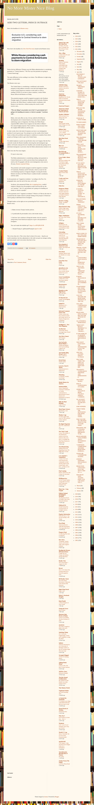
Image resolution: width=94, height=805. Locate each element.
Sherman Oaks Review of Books (63, 615)
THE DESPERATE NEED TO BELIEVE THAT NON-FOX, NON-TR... (81, 157)
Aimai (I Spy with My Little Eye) (63, 43)
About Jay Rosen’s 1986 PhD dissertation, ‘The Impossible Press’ (64, 526)
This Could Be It (63, 355)
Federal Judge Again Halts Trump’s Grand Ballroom (64, 210)
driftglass (61, 223)
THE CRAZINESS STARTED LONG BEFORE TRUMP (81, 140)
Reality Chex (62, 561)
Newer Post (11, 259)
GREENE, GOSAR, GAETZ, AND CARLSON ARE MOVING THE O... (81, 250)
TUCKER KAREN (81, 122)
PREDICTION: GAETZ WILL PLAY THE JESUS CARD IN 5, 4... (80, 469)
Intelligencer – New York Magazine (64, 325)
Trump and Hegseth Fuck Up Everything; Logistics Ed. (64, 347)
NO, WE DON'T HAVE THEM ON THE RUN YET (80, 402)
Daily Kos (61, 186)
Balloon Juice (62, 129)
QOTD (60, 263)
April (78, 72)
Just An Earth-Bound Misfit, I (63, 343)
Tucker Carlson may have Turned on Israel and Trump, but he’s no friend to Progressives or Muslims (64, 317)
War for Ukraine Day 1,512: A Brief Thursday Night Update (64, 132)
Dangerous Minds (63, 188)
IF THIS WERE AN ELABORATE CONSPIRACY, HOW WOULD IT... (81, 336)
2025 (76, 39)
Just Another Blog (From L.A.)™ (64, 353)
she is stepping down (35, 184)
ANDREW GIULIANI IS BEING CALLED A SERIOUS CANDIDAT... (80, 393)
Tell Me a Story (63, 671)
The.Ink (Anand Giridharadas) (63, 678)
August (79, 61)
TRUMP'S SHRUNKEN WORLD (80, 87)
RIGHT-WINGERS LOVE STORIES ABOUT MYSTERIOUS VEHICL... (81, 439)
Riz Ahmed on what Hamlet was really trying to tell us (63, 682)
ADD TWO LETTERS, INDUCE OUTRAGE (80, 355)
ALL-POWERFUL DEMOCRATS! (81, 321)
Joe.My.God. (62, 329)
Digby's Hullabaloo (64, 215)
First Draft (62, 251)
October (79, 56)
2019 (76, 496)
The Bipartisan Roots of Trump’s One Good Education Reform (64, 499)
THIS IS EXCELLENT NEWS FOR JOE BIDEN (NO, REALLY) (81, 175)
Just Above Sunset (64, 336)
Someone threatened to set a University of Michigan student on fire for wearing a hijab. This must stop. (64, 648)
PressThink (62, 523)
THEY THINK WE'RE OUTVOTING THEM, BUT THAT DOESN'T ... (81, 227)
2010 (76, 520)
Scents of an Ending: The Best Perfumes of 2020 (64, 619)
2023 (76, 44)
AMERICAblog (63, 85)
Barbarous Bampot (63, 673)
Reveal (60, 568)
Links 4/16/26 (62, 405)
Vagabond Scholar (64, 690)
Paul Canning (62, 471)
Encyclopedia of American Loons (63, 245)
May (78, 69)
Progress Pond (63, 532)
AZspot (61, 122)
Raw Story (62, 539)
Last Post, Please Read (64, 764)
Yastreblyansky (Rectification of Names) (63, 753)
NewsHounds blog (64, 446)
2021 (76, 49)
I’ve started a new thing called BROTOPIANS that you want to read (64, 702)
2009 (76, 522)
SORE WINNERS (81, 406)
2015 (76, 507)
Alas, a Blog (62, 53)
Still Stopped (62, 338)
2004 (76, 535)
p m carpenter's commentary (63, 456)
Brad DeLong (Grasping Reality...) (64, 152)
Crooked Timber (63, 171)
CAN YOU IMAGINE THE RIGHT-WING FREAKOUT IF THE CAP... (81, 298)
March (78, 485)
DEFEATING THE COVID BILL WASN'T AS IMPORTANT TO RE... (81, 431)
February (79, 488)
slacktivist (61, 625)
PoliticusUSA (62, 505)
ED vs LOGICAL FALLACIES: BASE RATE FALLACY (64, 271)
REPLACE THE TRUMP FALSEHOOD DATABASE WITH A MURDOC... (80, 111)
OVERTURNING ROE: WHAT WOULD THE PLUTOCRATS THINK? (81, 289)
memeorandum (63, 386)
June (78, 67)
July (78, 64)
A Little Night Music (64, 141)
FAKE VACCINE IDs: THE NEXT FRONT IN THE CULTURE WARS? (81, 422)
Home (29, 259)
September (79, 59)
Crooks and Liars (63, 178)
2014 (76, 509)
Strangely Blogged (64, 655)
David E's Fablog (63, 201)
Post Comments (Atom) (20, 262)
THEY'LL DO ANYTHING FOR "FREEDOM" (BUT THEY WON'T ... (80, 270)
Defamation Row (63, 711)
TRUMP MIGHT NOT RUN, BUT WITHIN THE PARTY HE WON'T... (81, 242)
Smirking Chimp (63, 632)
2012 (76, 514)
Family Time (62, 286)
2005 (76, 532)
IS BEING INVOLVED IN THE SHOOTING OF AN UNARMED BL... (81, 280)
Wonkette (61, 723)
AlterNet (61, 74)
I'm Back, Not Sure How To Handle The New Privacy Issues (64, 47)
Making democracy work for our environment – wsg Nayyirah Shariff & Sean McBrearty (63, 237)
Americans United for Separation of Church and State (64, 110)
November (79, 54)
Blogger (57, 796)
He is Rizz (61, 756)
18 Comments (32, 248)
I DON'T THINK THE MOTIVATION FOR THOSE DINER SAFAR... (81, 412)
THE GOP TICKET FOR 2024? (81, 82)
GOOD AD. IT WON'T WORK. (81, 119)
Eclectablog (62, 232)
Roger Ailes (62, 591)
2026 (76, 36)
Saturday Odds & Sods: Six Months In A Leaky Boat (64, 255)
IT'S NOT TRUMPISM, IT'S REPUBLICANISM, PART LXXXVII (81, 217)
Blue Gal (61, 145)
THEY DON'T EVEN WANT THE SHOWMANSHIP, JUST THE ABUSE (81, 346)
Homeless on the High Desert (63, 291)
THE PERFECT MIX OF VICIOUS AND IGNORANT (81, 76)
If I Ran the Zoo (63, 297)
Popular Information (64, 514)
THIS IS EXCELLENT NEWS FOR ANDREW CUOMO (80, 102)
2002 (76, 540)
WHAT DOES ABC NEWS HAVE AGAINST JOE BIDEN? (81, 133)
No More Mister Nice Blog (30, 8)
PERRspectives (63, 478)
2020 (76, 494)
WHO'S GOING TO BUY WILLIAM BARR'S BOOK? (81, 235)
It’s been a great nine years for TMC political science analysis (64, 418)
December (79, 51)
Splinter (61, 643)
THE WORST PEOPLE (80, 380)
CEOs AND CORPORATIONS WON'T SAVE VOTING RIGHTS (81, 307)
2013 (76, 512)
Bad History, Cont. (63, 410)
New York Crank (63, 431)
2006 (76, 530)
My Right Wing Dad (64, 424)
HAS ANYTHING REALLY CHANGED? (81, 200)
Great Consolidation (64, 277)
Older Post (48, 259)
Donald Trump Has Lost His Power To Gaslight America (63, 508)
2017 (76, 501)
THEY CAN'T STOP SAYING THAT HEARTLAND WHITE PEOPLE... (81, 148)
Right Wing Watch (64, 589)
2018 (76, 499)
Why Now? (62, 716)
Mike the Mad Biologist (63, 402)
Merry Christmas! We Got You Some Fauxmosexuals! (64, 735)
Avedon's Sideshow (64, 114)
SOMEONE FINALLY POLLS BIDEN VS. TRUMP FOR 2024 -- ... (81, 183)
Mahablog (61, 375)
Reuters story (24, 28)
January (79, 490)
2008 (76, 525)
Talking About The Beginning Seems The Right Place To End (64, 450)
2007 (76, 527)
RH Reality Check (64, 579)
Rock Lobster (62, 610)
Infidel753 (61, 303)
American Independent (62, 94)
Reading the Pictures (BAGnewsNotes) (64, 551)
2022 (76, 46)
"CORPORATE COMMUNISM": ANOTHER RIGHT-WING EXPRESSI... (81, 448)
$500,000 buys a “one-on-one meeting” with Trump (64, 517)
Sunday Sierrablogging (64, 299)
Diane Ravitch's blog (64, 206)
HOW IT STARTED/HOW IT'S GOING (81, 385)
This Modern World (64, 688)
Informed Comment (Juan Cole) (64, 311)
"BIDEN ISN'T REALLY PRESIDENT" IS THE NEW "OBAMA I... (81, 328)
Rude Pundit (62, 601)
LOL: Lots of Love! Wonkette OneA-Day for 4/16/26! (64, 726)
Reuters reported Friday (22, 164)
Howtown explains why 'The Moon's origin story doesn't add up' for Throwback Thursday (64, 163)
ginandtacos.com (63, 268)
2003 (76, 538)
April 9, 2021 (38, 228)
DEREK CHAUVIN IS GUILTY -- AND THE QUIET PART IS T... (81, 207)
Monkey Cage (62, 415)
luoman (46, 796)
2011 (76, 517)
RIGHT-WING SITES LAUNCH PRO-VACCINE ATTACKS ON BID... (81, 315)
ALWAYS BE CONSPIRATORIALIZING (81, 455)
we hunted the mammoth (62, 698)
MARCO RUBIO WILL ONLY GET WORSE (80, 126)
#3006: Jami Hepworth (64, 247)
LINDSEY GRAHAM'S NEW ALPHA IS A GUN (81, 461)
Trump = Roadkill (63, 202)
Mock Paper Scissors (64, 409)
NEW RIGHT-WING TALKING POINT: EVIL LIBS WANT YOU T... (80, 478)
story (29, 48)
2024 (76, 41)
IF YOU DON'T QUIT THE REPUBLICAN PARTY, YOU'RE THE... (81, 166)
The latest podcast (63, 147)
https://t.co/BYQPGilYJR (37, 225)
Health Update (62, 361)
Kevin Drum (62, 360)
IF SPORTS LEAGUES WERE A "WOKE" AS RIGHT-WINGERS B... (81, 192)
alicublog (61, 60)
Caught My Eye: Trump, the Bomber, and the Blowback (64, 555)
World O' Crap (63, 732)
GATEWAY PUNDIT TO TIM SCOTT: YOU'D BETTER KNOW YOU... (81, 94)
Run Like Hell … (63, 293)
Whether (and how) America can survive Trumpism (64, 88)
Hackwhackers (63, 284)
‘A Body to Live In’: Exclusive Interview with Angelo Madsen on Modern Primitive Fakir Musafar (64, 193)
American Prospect (64, 106)
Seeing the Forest (63, 608)
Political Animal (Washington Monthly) (63, 495)
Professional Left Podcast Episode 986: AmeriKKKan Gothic (64, 226)
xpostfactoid (62, 741)
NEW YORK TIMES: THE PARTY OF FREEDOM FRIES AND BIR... (80, 363)
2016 (76, 504)
